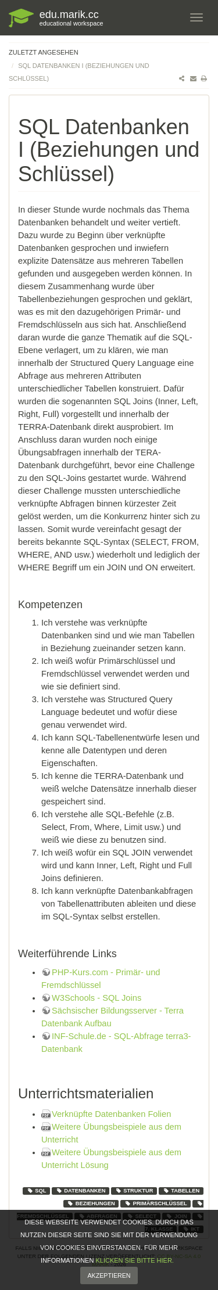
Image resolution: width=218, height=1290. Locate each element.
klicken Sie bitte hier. (134, 1265)
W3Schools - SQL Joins (96, 997)
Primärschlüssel (155, 1203)
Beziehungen (91, 1203)
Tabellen (181, 1191)
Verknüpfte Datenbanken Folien (111, 1114)
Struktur (134, 1191)
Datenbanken (81, 1191)
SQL (37, 1191)
